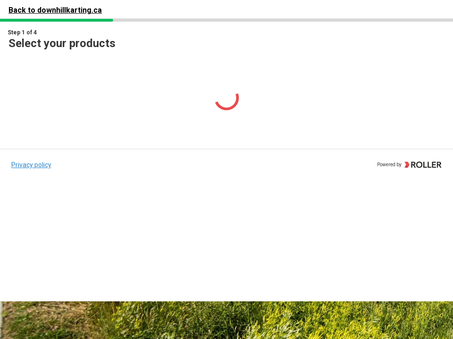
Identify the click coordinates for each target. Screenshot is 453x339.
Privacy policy (31, 165)
